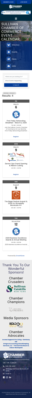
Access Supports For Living (12, 340)
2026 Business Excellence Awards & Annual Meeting (16, 239)
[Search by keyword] (16, 76)
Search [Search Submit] (16, 85)
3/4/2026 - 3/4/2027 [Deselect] (9, 93)
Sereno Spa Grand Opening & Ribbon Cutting (16, 164)
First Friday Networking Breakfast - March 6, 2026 (16, 122)
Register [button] (16, 137)
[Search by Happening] (16, 80)
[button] (8, 2)
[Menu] (16, 18)
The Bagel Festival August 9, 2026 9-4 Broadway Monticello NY (16, 203)
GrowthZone (20, 256)
